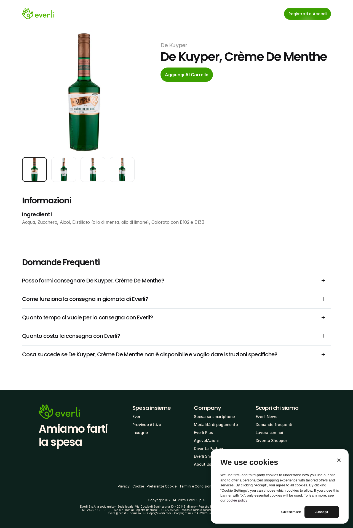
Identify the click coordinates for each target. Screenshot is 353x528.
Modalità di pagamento (216, 424)
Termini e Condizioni (195, 486)
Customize (291, 512)
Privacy (124, 486)
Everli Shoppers (208, 456)
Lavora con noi (269, 432)
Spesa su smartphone (214, 416)
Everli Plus (203, 432)
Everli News (266, 416)
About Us (202, 464)
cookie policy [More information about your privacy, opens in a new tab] (237, 500)
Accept (321, 512)
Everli (137, 416)
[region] (280, 486)
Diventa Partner (208, 448)
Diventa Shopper (271, 440)
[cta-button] (187, 75)
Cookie (138, 486)
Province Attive (146, 424)
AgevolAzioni (206, 440)
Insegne (140, 432)
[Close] (339, 460)
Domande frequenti (274, 424)
